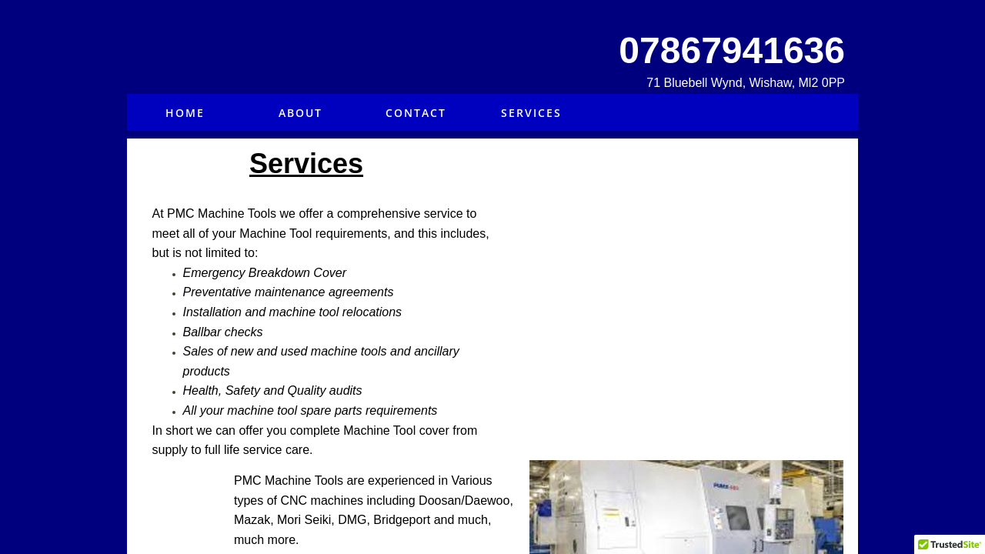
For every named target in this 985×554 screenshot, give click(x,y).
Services (531, 112)
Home (185, 112)
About (300, 112)
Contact (416, 112)
